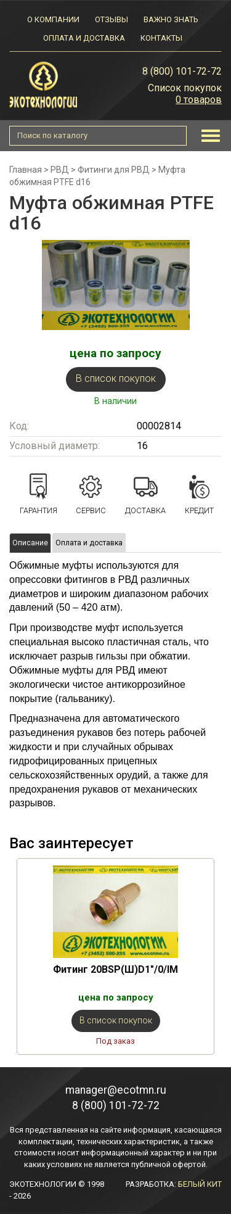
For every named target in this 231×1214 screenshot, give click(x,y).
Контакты (161, 38)
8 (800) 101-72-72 (182, 71)
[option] (115, 956)
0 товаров (199, 99)
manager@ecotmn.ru (115, 1090)
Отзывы (111, 19)
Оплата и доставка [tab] (89, 543)
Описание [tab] (30, 543)
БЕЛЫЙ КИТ (200, 1184)
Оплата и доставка (84, 38)
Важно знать (171, 19)
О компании (53, 19)
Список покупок (185, 88)
